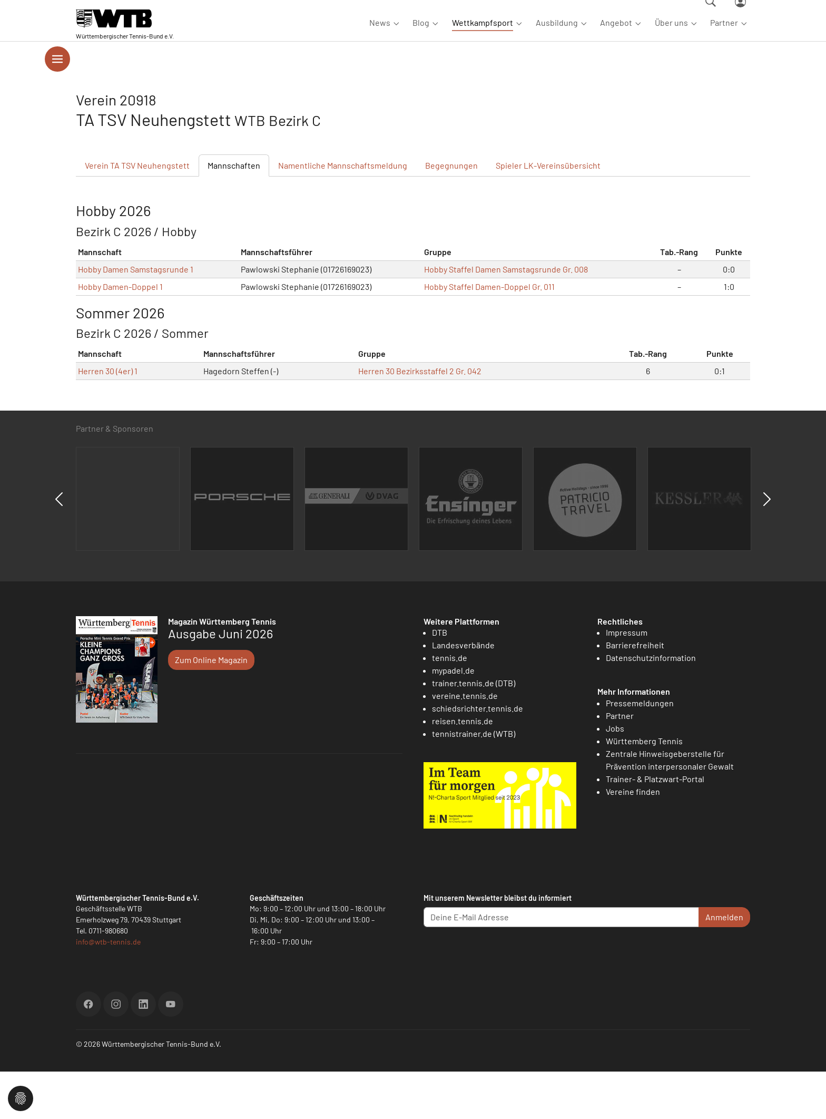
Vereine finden (633, 839)
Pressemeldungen (640, 750)
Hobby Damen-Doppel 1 (120, 334)
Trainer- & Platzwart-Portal (655, 826)
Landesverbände (463, 692)
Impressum (626, 680)
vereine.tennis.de (465, 743)
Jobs (615, 776)
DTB (439, 680)
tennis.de (449, 705)
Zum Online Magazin (211, 707)
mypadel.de (453, 718)
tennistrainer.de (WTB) (473, 781)
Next (767, 546)
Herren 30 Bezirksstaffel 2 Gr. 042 (419, 418)
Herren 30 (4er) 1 (107, 418)
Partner (620, 763)
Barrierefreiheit (635, 692)
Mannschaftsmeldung (342, 213)
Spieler (548, 213)
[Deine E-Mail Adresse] (561, 965)
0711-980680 (108, 978)
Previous (59, 546)
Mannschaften (234, 213)
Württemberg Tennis (644, 788)
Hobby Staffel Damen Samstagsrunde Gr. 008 (506, 317)
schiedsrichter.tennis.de (477, 756)
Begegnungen (451, 213)
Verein (137, 213)
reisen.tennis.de (462, 768)
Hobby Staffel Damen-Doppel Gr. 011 (489, 334)
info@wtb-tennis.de (108, 989)
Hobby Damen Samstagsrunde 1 (135, 317)
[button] (20, 1097)
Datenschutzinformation (651, 705)
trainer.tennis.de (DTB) (473, 730)
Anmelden (724, 964)
